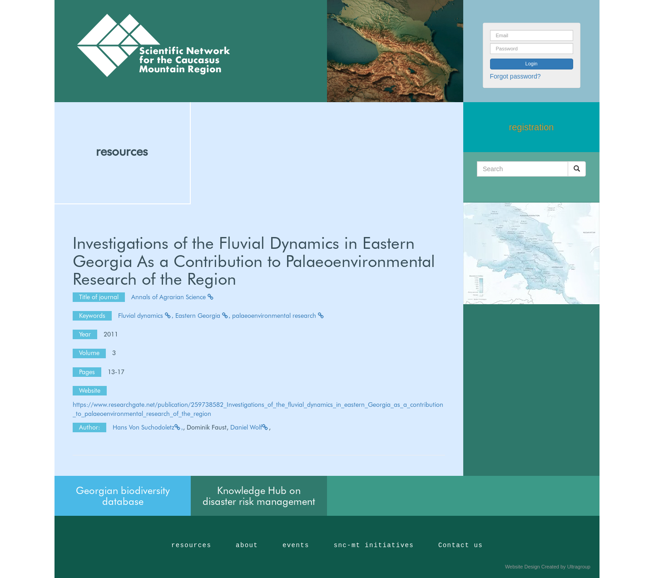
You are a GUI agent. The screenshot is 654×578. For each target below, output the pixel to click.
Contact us (460, 545)
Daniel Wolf (249, 427)
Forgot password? (515, 76)
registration (531, 127)
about (247, 545)
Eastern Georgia (203, 315)
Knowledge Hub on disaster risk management (259, 495)
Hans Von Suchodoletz (148, 427)
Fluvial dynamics (145, 315)
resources (122, 151)
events (295, 545)
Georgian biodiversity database (123, 495)
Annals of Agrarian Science (172, 297)
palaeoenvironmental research (278, 315)
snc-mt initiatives (374, 545)
